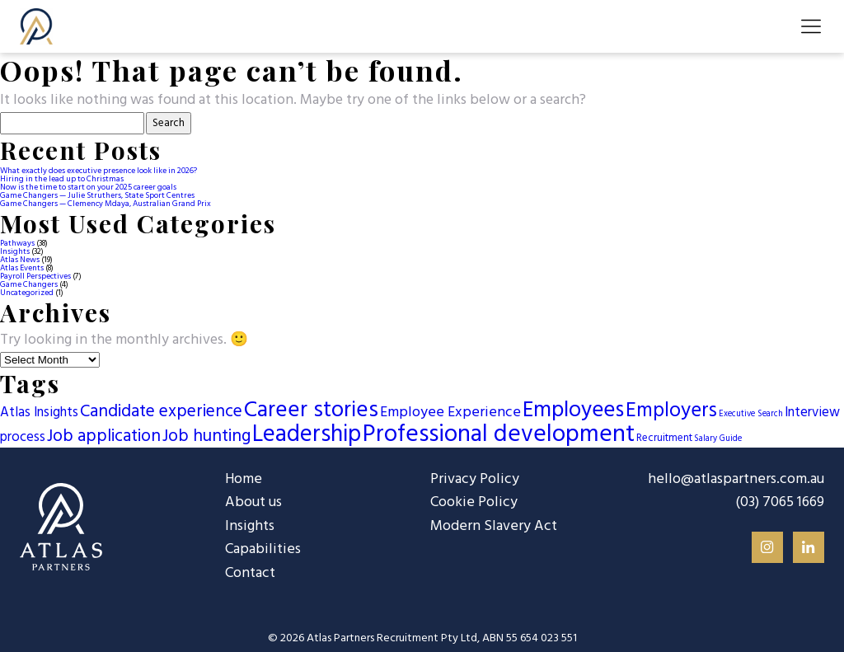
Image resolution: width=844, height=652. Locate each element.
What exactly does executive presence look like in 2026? (98, 170)
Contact (249, 572)
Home (243, 479)
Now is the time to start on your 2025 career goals (88, 187)
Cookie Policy (473, 502)
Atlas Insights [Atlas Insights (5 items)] (39, 413)
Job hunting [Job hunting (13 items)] (206, 436)
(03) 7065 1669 (780, 502)
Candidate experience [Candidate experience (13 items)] (161, 411)
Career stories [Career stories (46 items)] (311, 410)
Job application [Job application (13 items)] (104, 436)
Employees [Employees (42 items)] (573, 411)
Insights (15, 251)
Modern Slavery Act (492, 525)
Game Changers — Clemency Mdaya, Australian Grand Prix (105, 203)
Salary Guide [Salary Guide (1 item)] (718, 439)
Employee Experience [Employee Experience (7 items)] (450, 413)
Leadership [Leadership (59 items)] (306, 435)
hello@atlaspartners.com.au (737, 479)
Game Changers (29, 284)
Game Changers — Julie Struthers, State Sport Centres (97, 195)
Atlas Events (22, 267)
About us (253, 502)
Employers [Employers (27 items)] (671, 411)
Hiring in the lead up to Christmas (62, 178)
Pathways (17, 243)
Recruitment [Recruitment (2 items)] (664, 438)
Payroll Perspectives (35, 276)
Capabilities (262, 549)
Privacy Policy (474, 479)
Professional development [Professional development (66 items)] (499, 434)
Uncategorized (27, 292)
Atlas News (20, 259)
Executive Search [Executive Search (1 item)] (751, 414)
